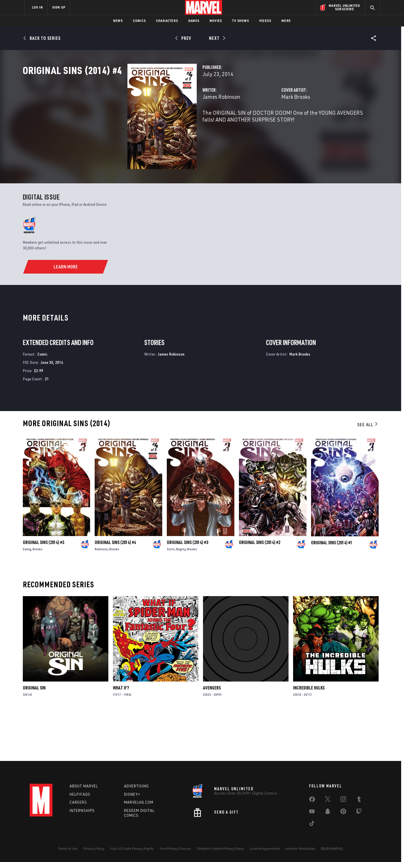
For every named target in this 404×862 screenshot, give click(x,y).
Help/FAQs (80, 794)
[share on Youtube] (312, 812)
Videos (265, 21)
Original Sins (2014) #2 (259, 588)
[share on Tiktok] (312, 824)
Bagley (181, 595)
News (118, 21)
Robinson (101, 595)
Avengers (212, 733)
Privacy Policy (94, 848)
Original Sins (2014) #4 (115, 588)
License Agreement (265, 848)
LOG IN (37, 7)
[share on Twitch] (359, 812)
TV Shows (240, 21)
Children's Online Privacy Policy (220, 848)
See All (367, 470)
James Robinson (148, 121)
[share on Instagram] (343, 800)
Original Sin (34, 733)
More (286, 21)
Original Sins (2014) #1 (331, 588)
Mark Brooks (259, 121)
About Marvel (84, 786)
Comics (139, 21)
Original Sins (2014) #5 (43, 588)
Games (193, 21)
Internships (82, 810)
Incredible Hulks (308, 733)
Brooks (37, 595)
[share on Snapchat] (327, 812)
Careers (78, 802)
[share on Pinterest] (343, 812)
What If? (121, 733)
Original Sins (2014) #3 (187, 588)
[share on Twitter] (327, 800)
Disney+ (132, 794)
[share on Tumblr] (359, 800)
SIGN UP (58, 7)
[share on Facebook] (312, 800)
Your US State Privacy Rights (132, 848)
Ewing (27, 595)
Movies (216, 21)
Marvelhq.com (138, 802)
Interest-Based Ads (300, 848)
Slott (170, 595)
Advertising (136, 786)
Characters (167, 21)
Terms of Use (68, 848)
